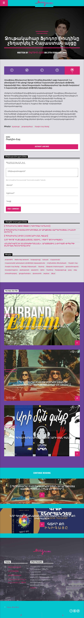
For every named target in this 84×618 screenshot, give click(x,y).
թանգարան (24, 270)
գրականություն (72, 266)
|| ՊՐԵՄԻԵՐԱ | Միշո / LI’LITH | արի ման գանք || (26, 236)
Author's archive (42, 146)
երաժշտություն (11, 270)
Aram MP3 (9, 259)
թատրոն (34, 270)
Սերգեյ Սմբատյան (28, 266)
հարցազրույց (60, 270)
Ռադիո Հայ (36, 53)
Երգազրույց (35, 259)
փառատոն (37, 273)
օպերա (46, 273)
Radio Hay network (22, 259)
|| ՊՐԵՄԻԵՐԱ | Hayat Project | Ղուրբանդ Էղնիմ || (27, 226)
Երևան (45, 259)
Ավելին (34, 588)
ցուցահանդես (25, 273)
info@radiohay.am (14, 575)
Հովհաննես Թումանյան (56, 263)
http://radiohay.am (14, 567)
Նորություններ (42, 33)
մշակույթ (15, 126)
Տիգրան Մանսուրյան (54, 266)
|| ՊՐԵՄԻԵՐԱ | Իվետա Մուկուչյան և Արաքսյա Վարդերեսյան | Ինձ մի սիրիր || (40, 231)
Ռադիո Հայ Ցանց (42, 126)
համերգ (50, 270)
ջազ (70, 270)
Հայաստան (55, 259)
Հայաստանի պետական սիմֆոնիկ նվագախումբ (25, 263)
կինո (42, 270)
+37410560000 (13, 571)
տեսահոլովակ (11, 273)
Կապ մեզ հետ (13, 607)
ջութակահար (27, 126)
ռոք (75, 270)
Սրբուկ (41, 266)
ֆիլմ (53, 273)
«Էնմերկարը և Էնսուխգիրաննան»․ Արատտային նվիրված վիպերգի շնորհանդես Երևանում (39, 245)
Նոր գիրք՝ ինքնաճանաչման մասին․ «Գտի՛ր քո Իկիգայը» (33, 240)
